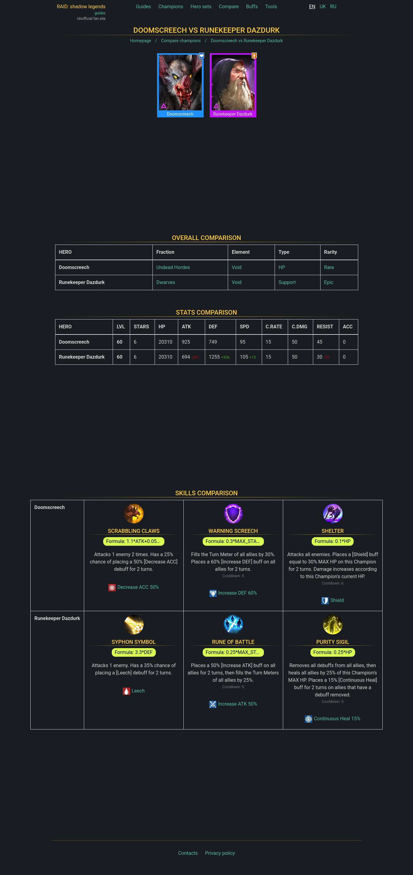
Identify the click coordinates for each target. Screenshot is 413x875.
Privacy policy (220, 853)
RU (333, 6)
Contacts (188, 853)
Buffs (252, 6)
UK (323, 6)
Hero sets (201, 6)
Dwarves (165, 282)
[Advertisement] (206, 171)
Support (287, 282)
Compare (229, 6)
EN (312, 6)
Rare (329, 267)
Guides (143, 6)
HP (282, 267)
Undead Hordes (173, 267)
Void (237, 267)
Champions (170, 6)
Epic (328, 282)
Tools (271, 6)
